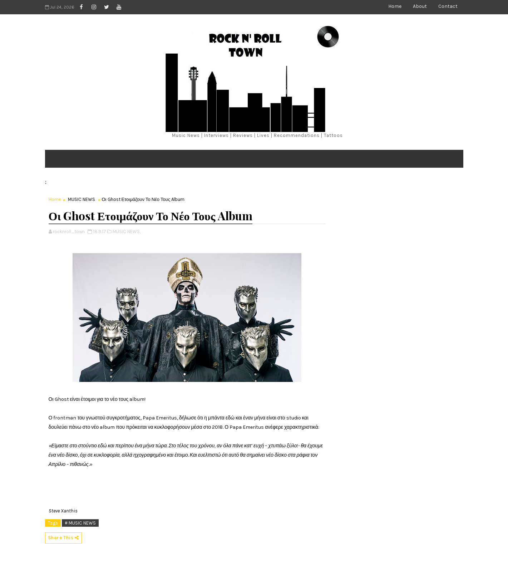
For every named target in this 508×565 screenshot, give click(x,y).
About (420, 6)
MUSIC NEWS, (126, 231)
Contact (448, 6)
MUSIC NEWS (81, 199)
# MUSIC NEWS (80, 523)
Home (394, 6)
